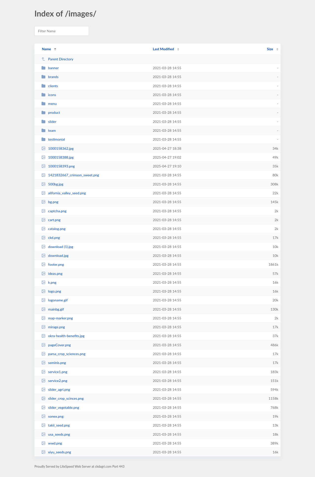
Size (270, 49)
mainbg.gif (52, 309)
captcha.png (53, 211)
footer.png (52, 264)
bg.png (49, 202)
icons (48, 95)
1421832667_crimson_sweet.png (70, 175)
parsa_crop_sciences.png (63, 354)
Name (46, 49)
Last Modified (163, 49)
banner (50, 68)
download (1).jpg (57, 247)
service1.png (54, 372)
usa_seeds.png (55, 434)
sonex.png (52, 416)
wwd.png (51, 443)
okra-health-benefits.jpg (62, 336)
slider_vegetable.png (60, 407)
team (48, 130)
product (50, 112)
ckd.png (50, 237)
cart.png (51, 220)
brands (49, 77)
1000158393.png (58, 166)
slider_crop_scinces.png (62, 398)
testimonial (53, 139)
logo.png (51, 291)
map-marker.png (57, 318)
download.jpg (54, 255)
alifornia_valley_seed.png (63, 193)
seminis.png (53, 363)
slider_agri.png (55, 389)
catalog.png (53, 229)
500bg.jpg (52, 184)
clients (49, 86)
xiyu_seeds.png (56, 452)
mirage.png (53, 327)
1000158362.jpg (57, 148)
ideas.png (52, 273)
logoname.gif (54, 300)
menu (49, 103)
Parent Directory (57, 59)
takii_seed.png (55, 425)
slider (48, 121)
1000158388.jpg (57, 157)
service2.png (54, 380)
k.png (48, 282)
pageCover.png (56, 345)
